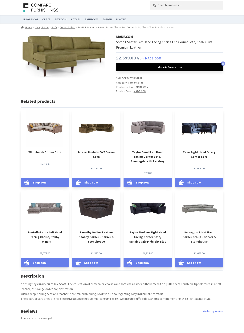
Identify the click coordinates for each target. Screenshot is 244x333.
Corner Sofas (67, 27)
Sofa (54, 27)
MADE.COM (153, 58)
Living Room (42, 27)
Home (28, 27)
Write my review (213, 311)
